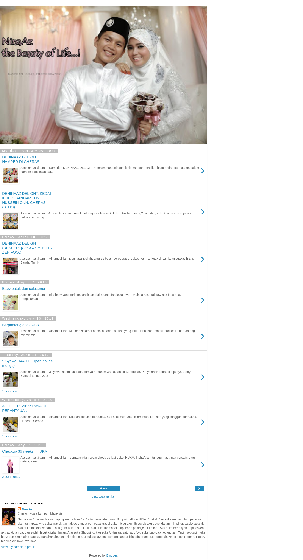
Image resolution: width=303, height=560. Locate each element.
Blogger (111, 555)
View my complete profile (18, 547)
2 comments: (11, 476)
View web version (103, 496)
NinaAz (27, 509)
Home (103, 488)
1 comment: (10, 391)
